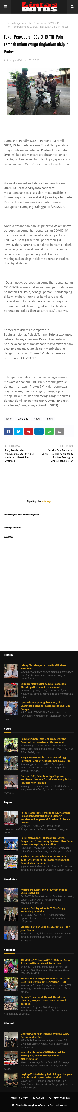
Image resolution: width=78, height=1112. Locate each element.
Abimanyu (10, 60)
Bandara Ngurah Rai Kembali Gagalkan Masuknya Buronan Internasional (43, 685)
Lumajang (22, 419)
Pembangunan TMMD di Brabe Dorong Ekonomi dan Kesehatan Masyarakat (43, 740)
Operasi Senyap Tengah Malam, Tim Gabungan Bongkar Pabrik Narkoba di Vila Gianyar (45, 706)
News (36, 419)
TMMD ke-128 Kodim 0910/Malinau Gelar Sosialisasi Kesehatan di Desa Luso (45, 962)
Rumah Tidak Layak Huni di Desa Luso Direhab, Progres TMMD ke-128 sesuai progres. (43, 1000)
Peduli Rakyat (19, 1098)
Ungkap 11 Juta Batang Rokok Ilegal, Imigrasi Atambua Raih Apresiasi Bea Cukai (47, 1076)
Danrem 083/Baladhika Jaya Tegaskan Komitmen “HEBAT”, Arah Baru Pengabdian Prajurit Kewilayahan (46, 779)
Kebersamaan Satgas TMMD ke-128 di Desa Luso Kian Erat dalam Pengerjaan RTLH (46, 980)
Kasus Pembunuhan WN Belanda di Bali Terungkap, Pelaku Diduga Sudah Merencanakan (43, 1056)
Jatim (21, 23)
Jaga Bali (38, 1098)
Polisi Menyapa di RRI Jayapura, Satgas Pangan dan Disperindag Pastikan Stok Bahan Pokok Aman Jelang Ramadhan (47, 841)
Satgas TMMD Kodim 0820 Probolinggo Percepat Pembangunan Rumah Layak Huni (46, 759)
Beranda (11, 23)
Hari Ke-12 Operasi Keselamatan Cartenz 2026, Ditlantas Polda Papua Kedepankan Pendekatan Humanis (45, 860)
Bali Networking (59, 1098)
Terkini (49, 419)
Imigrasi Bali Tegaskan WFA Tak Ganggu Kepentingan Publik (43, 910)
